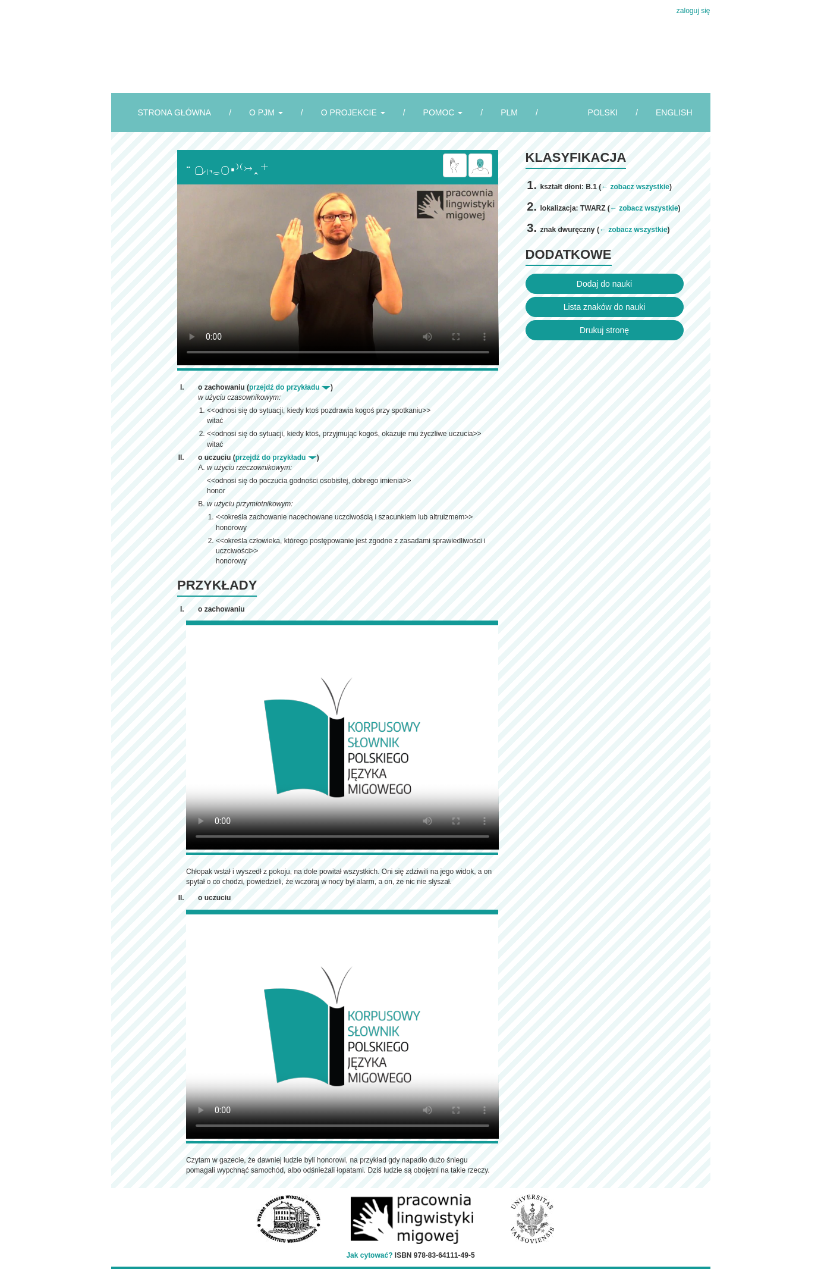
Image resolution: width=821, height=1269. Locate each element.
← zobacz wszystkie (635, 187)
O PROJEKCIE (353, 112)
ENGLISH (674, 112)
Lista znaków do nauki (605, 307)
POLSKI (603, 112)
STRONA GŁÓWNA (175, 112)
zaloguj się (693, 11)
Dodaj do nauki (604, 284)
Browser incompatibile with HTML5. (338, 274)
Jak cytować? (369, 1255)
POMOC (443, 112)
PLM (509, 112)
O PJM (266, 112)
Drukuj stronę (604, 330)
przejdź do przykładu (290, 387)
